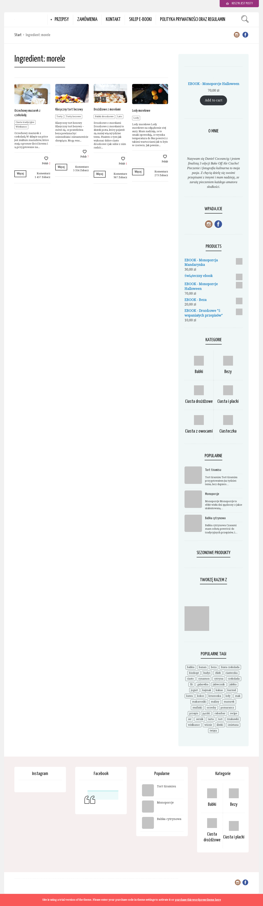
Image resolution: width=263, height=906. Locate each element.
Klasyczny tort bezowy (69, 109)
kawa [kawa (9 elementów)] (189, 696)
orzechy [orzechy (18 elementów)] (211, 707)
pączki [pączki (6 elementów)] (206, 713)
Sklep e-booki (140, 19)
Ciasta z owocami (199, 431)
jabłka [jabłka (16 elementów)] (233, 684)
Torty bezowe (73, 116)
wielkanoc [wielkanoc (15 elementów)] (194, 724)
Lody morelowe (141, 111)
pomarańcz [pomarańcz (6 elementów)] (227, 707)
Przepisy (62, 19)
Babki (199, 371)
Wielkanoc (21, 126)
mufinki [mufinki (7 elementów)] (197, 707)
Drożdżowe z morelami (107, 109)
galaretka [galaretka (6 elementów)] (202, 684)
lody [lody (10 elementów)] (228, 696)
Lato (119, 116)
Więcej (20, 173)
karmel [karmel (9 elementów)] (231, 690)
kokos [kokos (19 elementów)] (200, 696)
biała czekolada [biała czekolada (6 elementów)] (230, 667)
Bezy (228, 371)
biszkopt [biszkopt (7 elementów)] (194, 673)
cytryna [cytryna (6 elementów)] (218, 678)
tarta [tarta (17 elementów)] (211, 719)
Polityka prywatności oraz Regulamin (192, 19)
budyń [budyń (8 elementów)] (206, 673)
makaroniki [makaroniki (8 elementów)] (199, 701)
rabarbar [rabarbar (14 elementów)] (220, 713)
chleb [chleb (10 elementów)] (218, 673)
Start (18, 35)
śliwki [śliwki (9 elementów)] (220, 724)
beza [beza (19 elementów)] (214, 667)
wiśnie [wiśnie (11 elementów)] (208, 724)
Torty (59, 116)
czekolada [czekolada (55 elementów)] (234, 678)
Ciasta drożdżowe (199, 401)
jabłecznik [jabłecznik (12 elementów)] (219, 684)
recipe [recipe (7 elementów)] (233, 713)
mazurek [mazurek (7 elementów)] (229, 701)
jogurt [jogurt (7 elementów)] (194, 690)
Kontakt (113, 19)
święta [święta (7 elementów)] (213, 730)
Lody (136, 118)
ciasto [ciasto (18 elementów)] (190, 678)
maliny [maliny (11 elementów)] (215, 701)
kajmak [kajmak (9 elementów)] (206, 690)
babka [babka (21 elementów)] (190, 667)
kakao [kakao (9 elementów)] (219, 690)
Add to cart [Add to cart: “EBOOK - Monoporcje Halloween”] (213, 100)
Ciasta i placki (228, 401)
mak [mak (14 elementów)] (237, 696)
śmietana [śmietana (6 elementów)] (233, 724)
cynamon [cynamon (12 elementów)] (204, 678)
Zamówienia (87, 19)
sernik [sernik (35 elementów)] (199, 719)
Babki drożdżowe (104, 116)
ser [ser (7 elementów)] (189, 719)
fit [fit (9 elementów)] (191, 684)
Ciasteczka (227, 431)
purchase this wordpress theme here (198, 899)
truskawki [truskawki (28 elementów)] (233, 719)
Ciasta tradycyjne (25, 122)
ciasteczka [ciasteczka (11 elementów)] (231, 673)
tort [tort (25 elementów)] (220, 719)
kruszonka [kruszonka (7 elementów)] (215, 696)
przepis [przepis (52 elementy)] (193, 713)
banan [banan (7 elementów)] (202, 667)
